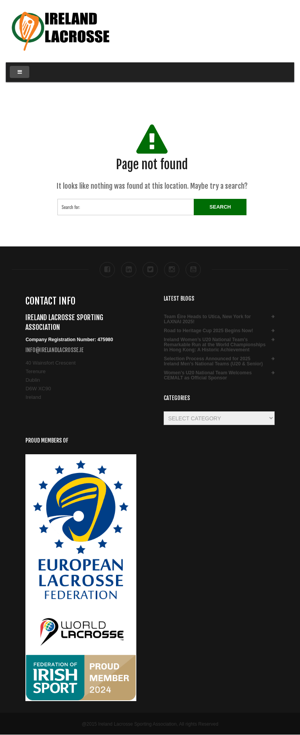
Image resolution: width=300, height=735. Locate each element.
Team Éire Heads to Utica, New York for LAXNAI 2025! (207, 319)
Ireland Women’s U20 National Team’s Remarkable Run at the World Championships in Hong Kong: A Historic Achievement (214, 344)
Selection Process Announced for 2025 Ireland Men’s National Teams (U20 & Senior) (213, 361)
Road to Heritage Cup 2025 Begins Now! (208, 330)
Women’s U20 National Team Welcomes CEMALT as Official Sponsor (208, 375)
